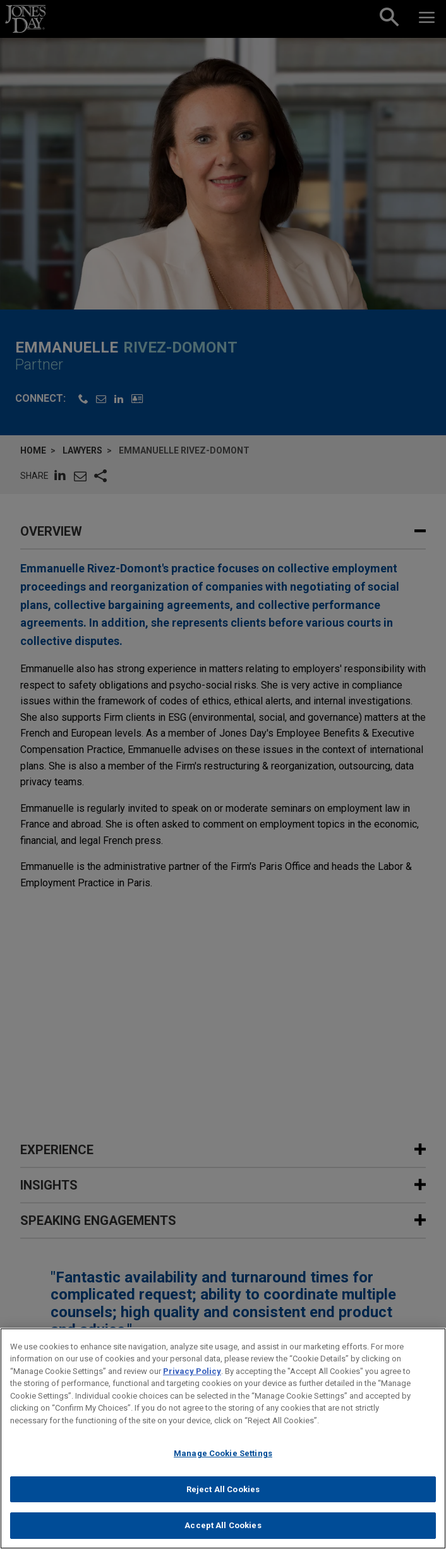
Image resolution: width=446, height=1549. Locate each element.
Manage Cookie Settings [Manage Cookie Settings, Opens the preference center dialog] (223, 1459)
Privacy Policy (192, 1377)
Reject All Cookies (223, 1495)
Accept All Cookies (222, 1531)
